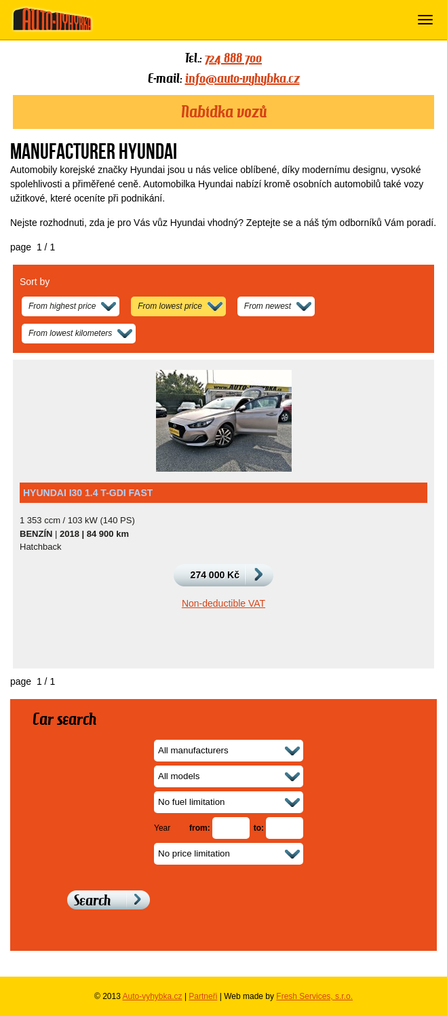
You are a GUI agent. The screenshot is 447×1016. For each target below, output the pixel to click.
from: (199, 828)
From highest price (62, 306)
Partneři (203, 996)
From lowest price (170, 306)
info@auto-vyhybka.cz (242, 78)
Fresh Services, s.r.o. (314, 996)
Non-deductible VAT (223, 603)
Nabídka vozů (224, 112)
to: (259, 828)
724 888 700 (233, 58)
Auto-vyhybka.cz (152, 996)
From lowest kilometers (70, 333)
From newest (267, 306)
